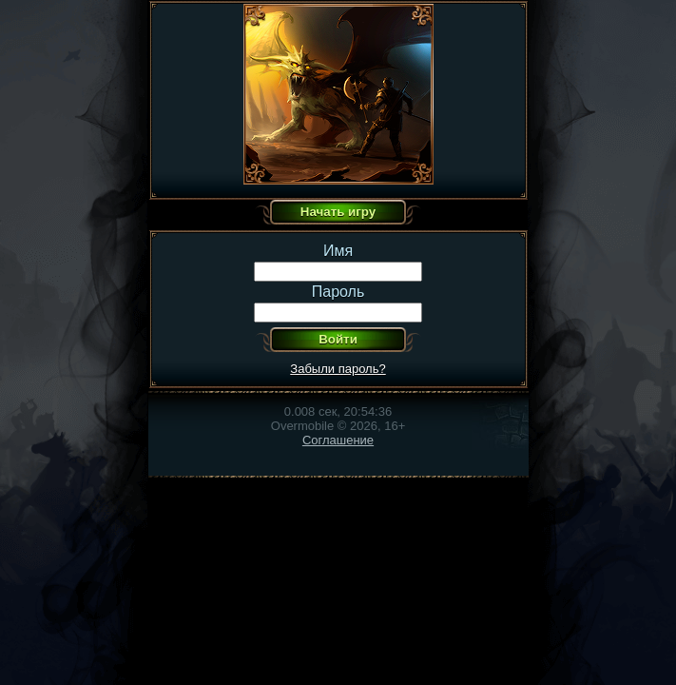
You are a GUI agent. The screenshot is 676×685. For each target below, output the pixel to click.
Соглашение (338, 440)
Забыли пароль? (337, 369)
